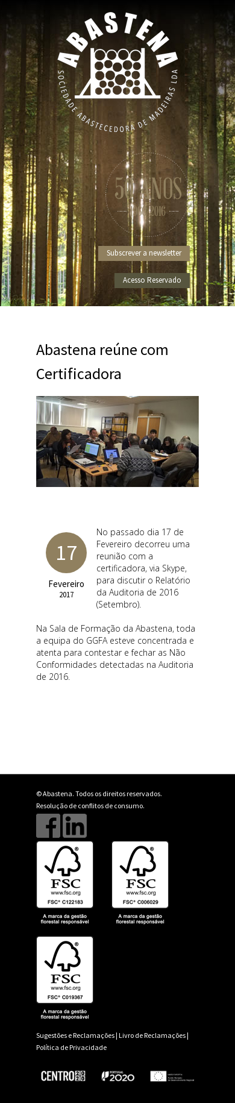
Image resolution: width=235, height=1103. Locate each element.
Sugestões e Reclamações (75, 1035)
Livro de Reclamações (152, 1035)
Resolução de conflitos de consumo (89, 805)
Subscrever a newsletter (144, 253)
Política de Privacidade (71, 1047)
